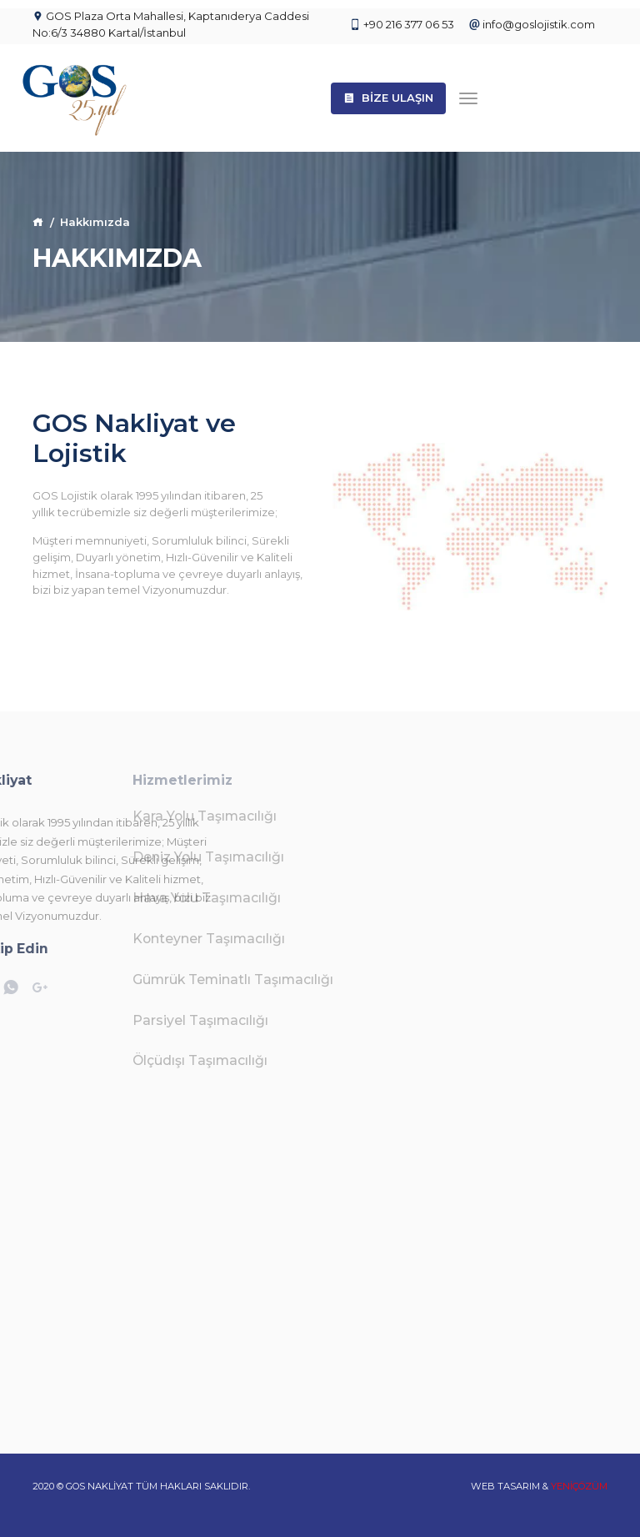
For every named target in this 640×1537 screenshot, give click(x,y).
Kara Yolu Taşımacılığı (125, 816)
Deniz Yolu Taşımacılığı (129, 857)
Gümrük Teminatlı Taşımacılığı (153, 979)
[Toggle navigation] (468, 97)
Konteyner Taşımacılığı (129, 939)
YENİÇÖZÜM (579, 1486)
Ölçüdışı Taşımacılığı (120, 1060)
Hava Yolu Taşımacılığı (127, 898)
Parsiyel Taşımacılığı (121, 1020)
